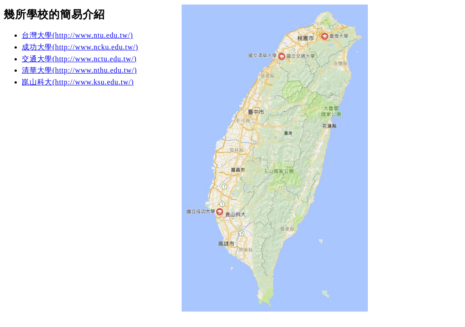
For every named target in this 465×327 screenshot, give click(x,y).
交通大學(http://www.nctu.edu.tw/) (79, 59)
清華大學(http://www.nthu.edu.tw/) (79, 70)
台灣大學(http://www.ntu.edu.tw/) (77, 35)
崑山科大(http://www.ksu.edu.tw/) (78, 82)
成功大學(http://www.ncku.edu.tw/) (80, 47)
